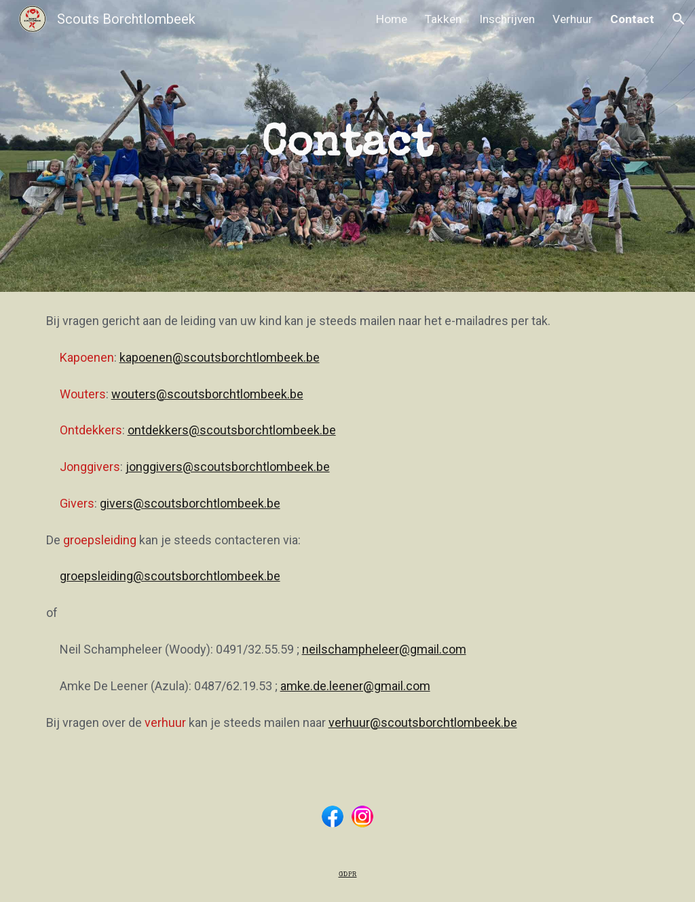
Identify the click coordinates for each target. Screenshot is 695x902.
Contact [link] (632, 19)
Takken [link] (443, 19)
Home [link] (391, 19)
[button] (678, 19)
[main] (347, 146)
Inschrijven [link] (507, 19)
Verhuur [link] (572, 19)
